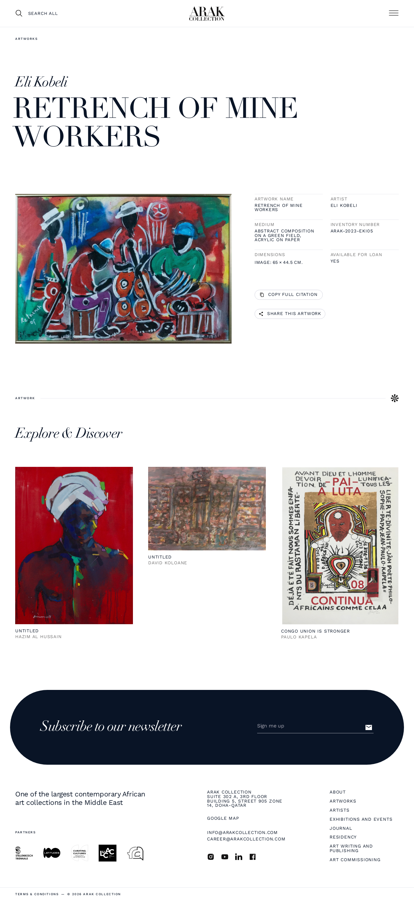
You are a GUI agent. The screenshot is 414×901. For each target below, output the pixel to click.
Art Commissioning (355, 860)
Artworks (26, 38)
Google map (223, 818)
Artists (339, 810)
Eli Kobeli (344, 205)
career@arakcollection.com (246, 838)
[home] (207, 13)
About (338, 792)
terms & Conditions (37, 894)
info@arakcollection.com (242, 832)
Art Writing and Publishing (351, 848)
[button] (393, 13)
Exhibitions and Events (361, 819)
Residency (343, 837)
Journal (341, 828)
